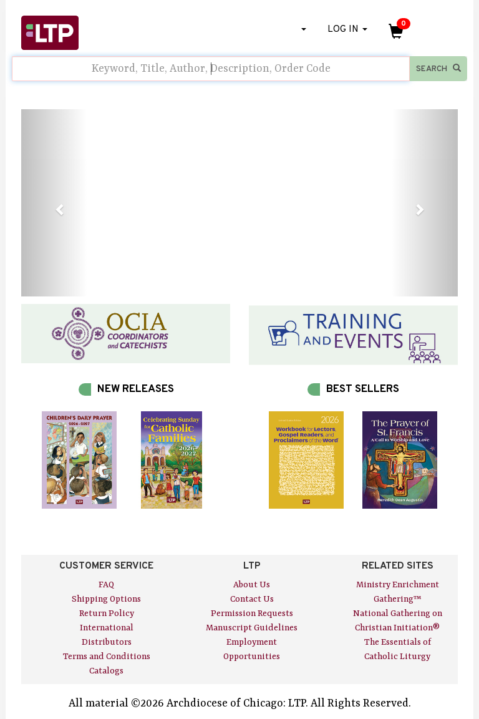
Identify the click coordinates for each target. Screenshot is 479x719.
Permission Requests (252, 614)
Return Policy (106, 614)
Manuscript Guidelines (252, 628)
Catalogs (106, 671)
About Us (251, 585)
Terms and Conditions (106, 657)
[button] (54, 202)
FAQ (106, 585)
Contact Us (252, 599)
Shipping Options (106, 599)
